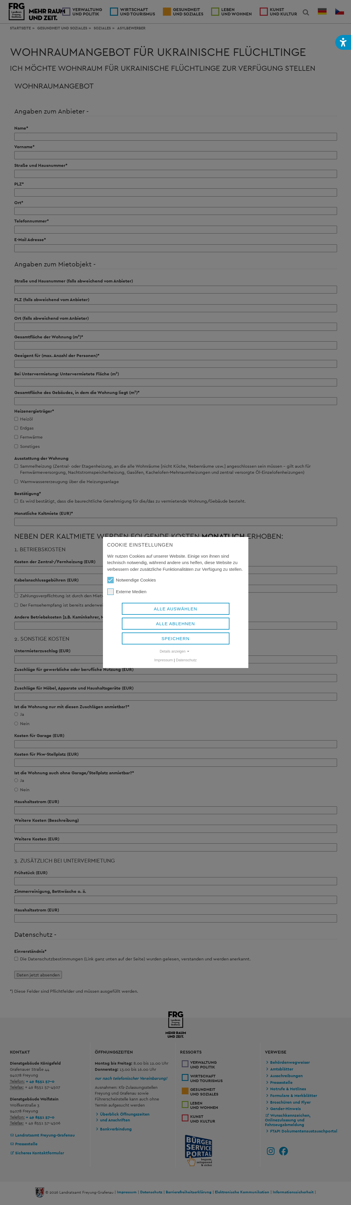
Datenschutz (186, 660)
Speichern (175, 638)
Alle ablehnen (175, 623)
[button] (343, 42)
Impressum (163, 660)
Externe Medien (127, 592)
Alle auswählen (175, 608)
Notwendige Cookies (131, 580)
